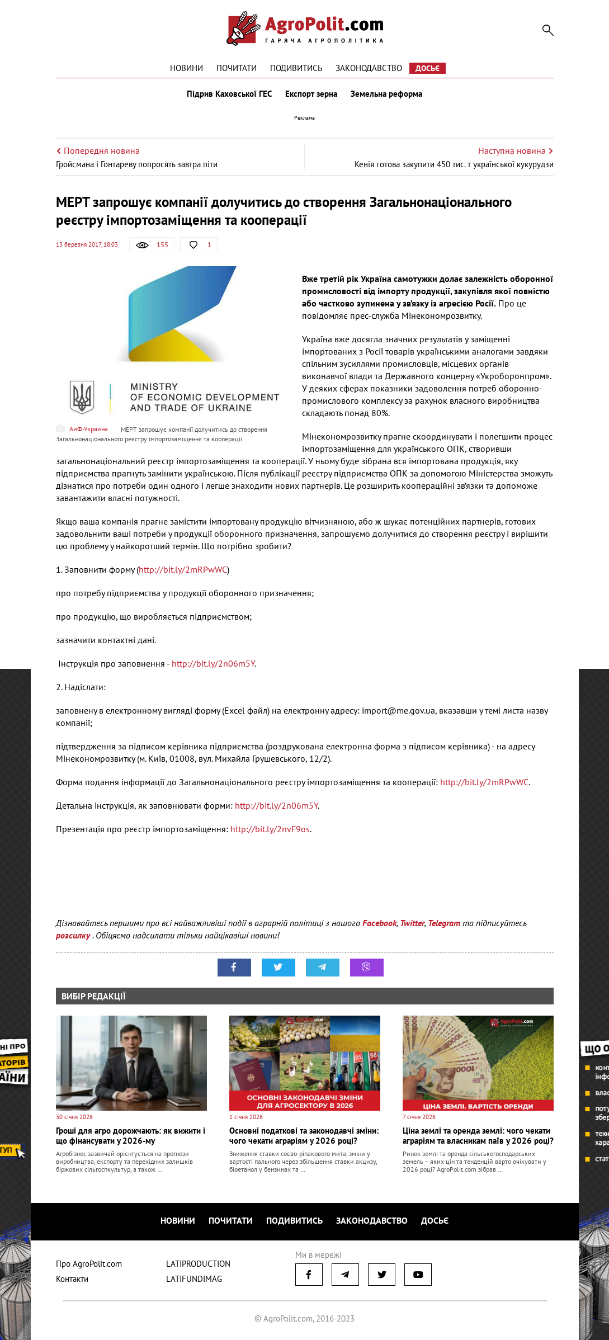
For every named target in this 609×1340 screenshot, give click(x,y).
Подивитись (296, 68)
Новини (186, 68)
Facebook (379, 922)
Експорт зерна (311, 94)
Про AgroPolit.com (89, 1263)
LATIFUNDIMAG (194, 1278)
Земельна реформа (386, 94)
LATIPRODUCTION (198, 1263)
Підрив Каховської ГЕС (229, 94)
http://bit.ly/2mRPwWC (183, 569)
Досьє (428, 68)
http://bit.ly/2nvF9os (270, 828)
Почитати (236, 68)
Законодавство (369, 68)
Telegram (444, 922)
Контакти (72, 1278)
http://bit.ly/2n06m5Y (213, 663)
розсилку (74, 935)
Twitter (412, 922)
